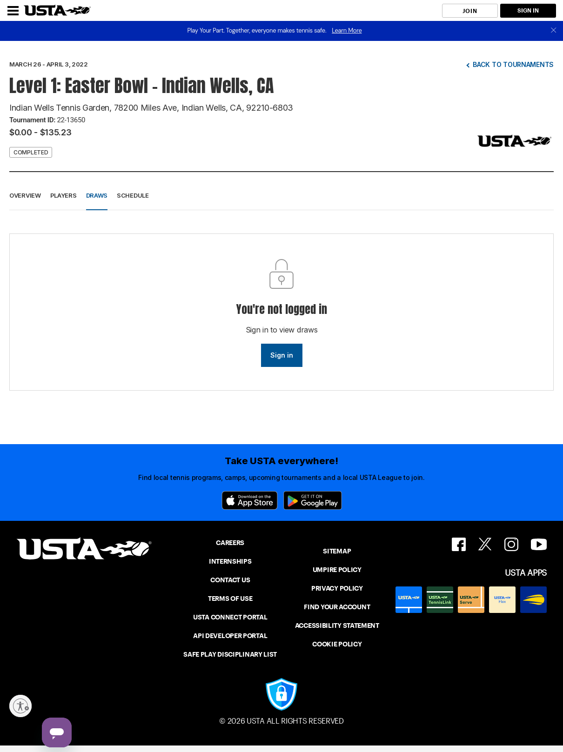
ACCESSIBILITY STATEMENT (337, 625)
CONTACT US (230, 580)
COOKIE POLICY (337, 644)
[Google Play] (312, 500)
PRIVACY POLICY (337, 588)
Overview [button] (25, 195)
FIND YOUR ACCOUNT (337, 607)
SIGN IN (528, 10)
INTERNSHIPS (230, 561)
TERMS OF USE (230, 598)
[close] (554, 31)
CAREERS (230, 542)
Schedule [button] (133, 195)
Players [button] (63, 195)
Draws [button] (97, 195)
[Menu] (13, 11)
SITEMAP (337, 551)
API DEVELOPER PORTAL (230, 635)
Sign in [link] (281, 355)
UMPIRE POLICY (337, 569)
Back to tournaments (513, 64)
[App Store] (249, 500)
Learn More (347, 30)
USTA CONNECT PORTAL (230, 617)
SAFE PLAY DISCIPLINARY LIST (230, 654)
